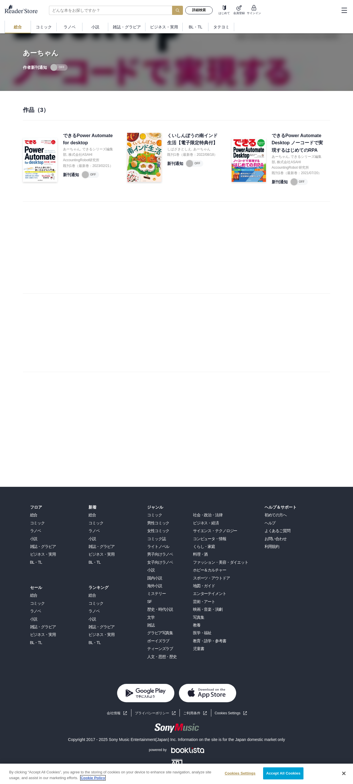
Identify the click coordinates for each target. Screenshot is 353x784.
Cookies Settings (227, 713)
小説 (34, 538)
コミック (37, 523)
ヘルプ (270, 523)
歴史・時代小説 (160, 609)
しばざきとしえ (179, 149)
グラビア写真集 (160, 633)
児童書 (198, 648)
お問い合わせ (276, 538)
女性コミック (158, 530)
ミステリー (156, 593)
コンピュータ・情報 (209, 538)
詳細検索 (199, 10)
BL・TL (36, 562)
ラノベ (35, 530)
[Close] (344, 773)
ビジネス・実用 (43, 554)
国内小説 (154, 578)
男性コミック (158, 523)
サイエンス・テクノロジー (215, 530)
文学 (151, 617)
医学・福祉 (202, 633)
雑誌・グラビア (43, 546)
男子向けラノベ (160, 554)
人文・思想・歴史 (162, 656)
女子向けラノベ (160, 562)
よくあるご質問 (277, 530)
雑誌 (151, 625)
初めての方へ (276, 515)
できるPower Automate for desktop (88, 139)
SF (149, 601)
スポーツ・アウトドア (211, 578)
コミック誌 (156, 538)
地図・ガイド (204, 585)
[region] (176, 774)
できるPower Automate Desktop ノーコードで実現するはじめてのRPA (297, 143)
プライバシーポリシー (152, 713)
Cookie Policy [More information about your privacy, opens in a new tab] (93, 778)
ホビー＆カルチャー (209, 570)
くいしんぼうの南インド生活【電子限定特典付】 (192, 139)
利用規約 (272, 546)
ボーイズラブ (158, 641)
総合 (34, 515)
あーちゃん (71, 149)
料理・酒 (200, 554)
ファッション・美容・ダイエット (220, 562)
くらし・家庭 (204, 546)
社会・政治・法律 (207, 515)
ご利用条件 (191, 713)
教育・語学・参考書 (209, 641)
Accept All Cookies (283, 773)
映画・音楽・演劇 (207, 609)
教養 (196, 625)
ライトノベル (158, 546)
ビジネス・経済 (206, 523)
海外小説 (154, 585)
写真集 (198, 617)
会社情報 (114, 713)
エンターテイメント (209, 593)
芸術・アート (204, 601)
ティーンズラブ (160, 648)
